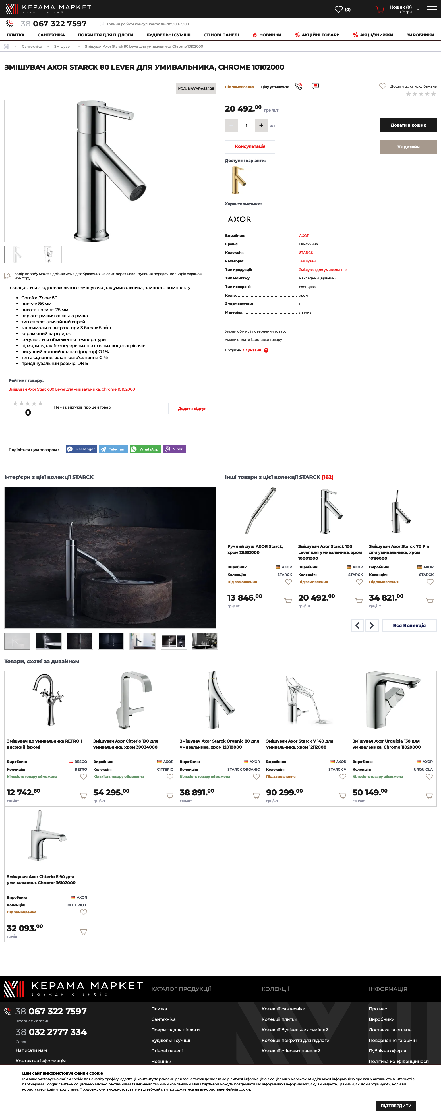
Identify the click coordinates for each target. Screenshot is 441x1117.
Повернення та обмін (393, 1040)
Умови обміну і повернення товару (256, 331)
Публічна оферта (387, 1051)
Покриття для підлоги (105, 35)
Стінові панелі (167, 1051)
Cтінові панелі (221, 35)
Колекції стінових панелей (291, 1051)
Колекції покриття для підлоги (295, 1040)
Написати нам (31, 1050)
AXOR (304, 235)
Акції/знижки (373, 35)
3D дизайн (251, 350)
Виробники (420, 35)
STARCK (306, 252)
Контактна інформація (41, 1061)
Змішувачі (307, 261)
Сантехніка (51, 35)
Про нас (378, 1009)
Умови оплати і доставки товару (253, 339)
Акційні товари (317, 35)
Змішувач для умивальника (323, 270)
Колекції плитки (279, 1019)
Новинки (266, 35)
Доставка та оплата (390, 1030)
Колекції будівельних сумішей (295, 1030)
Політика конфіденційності (399, 1061)
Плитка (15, 35)
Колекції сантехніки (283, 1009)
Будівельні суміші (168, 35)
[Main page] (73, 989)
